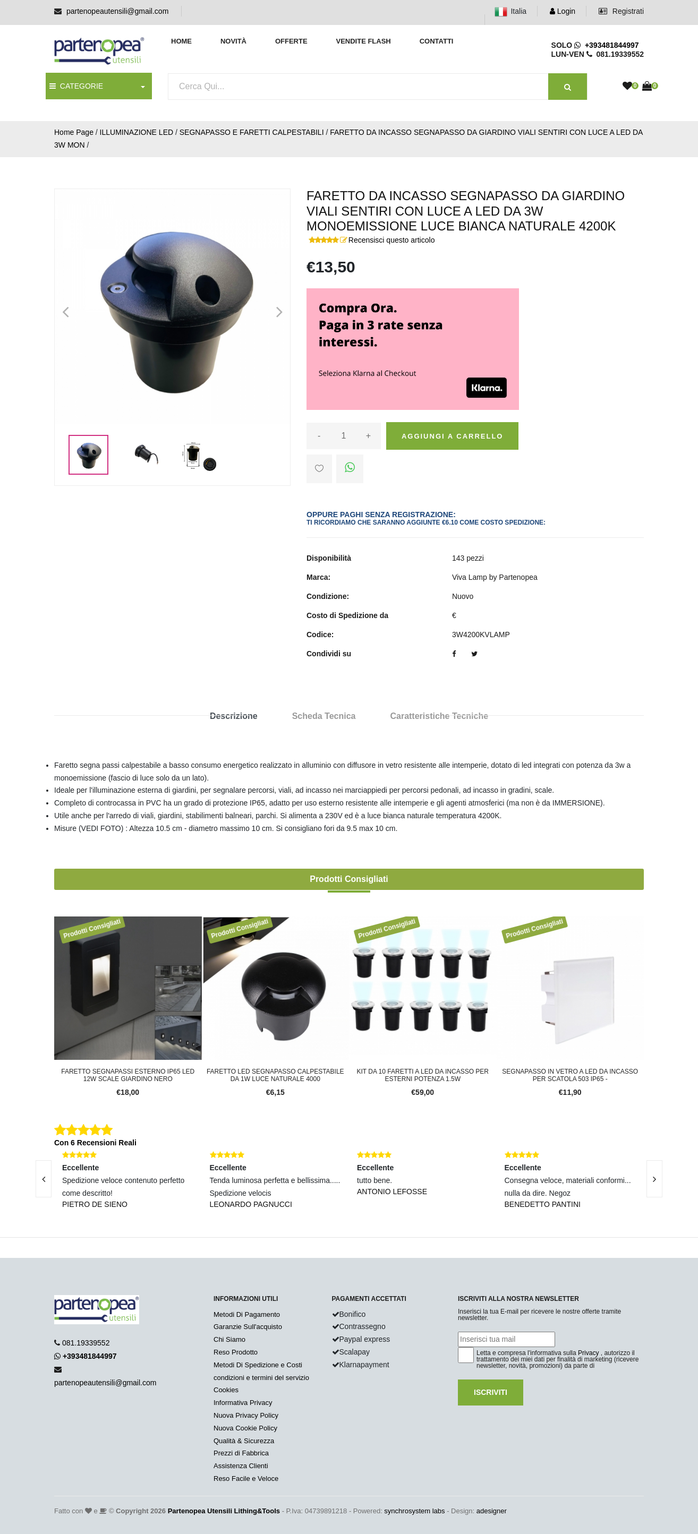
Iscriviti (490, 1392)
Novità (233, 41)
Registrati (621, 11)
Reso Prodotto (236, 1352)
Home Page (73, 132)
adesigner (491, 1511)
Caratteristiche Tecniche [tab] (439, 716)
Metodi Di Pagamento (247, 1314)
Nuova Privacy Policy (246, 1415)
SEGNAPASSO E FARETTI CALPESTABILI (252, 132)
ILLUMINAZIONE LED (136, 132)
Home (181, 41)
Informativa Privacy (243, 1403)
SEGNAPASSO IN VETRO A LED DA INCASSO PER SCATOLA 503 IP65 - (570, 1075)
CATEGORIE (76, 86)
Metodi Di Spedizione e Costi (258, 1365)
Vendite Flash (363, 41)
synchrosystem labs (414, 1511)
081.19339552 (86, 1343)
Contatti (437, 41)
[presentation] (44, 1178)
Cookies (226, 1390)
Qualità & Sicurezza (244, 1441)
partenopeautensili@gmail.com (117, 11)
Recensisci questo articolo (391, 240)
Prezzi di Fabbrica (241, 1453)
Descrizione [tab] (234, 716)
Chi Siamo (229, 1339)
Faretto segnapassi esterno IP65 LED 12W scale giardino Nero (127, 1075)
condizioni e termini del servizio (261, 1378)
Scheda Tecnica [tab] (324, 716)
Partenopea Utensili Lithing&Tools (224, 1511)
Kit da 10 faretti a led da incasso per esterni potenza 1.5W (422, 1075)
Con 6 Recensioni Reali (95, 1142)
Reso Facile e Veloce (246, 1478)
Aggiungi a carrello (453, 436)
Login (562, 11)
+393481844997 (606, 45)
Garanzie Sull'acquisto (248, 1327)
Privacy (588, 1353)
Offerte (291, 41)
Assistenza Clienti (241, 1466)
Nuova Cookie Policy (245, 1428)
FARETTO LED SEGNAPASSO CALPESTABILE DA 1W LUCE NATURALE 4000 (275, 1075)
